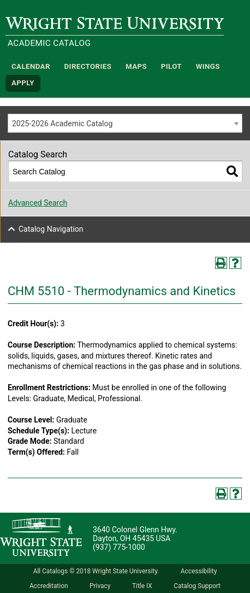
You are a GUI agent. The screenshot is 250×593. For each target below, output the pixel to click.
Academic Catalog (49, 43)
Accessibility (199, 571)
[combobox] (125, 123)
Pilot (171, 66)
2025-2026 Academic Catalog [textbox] (62, 123)
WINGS (208, 66)
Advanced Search (37, 202)
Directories (88, 66)
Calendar (30, 66)
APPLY (22, 83)
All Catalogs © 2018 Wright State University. (96, 571)
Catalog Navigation (51, 229)
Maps (136, 66)
